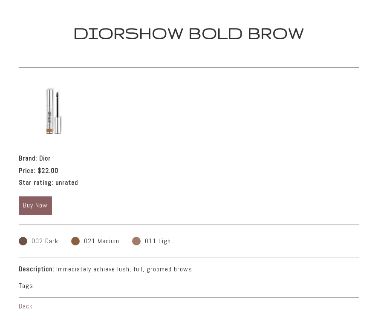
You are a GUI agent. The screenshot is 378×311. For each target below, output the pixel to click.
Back (26, 306)
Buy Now (35, 205)
